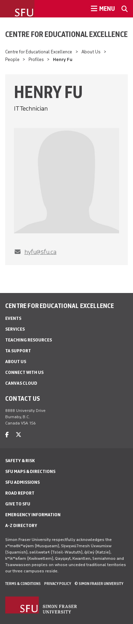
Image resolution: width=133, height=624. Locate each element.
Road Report (19, 493)
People (12, 59)
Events (13, 318)
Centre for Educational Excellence (66, 34)
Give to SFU (17, 504)
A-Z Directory (21, 525)
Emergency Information (33, 515)
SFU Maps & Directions (30, 471)
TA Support (18, 351)
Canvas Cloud (21, 383)
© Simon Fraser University (99, 583)
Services (15, 329)
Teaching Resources (28, 340)
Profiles (36, 59)
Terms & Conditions (23, 583)
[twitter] (18, 434)
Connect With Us (24, 372)
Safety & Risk (20, 461)
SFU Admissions (22, 482)
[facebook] (7, 434)
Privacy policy (57, 583)
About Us (91, 51)
